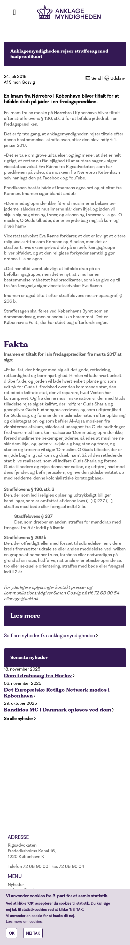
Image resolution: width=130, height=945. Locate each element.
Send (96, 78)
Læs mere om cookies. (24, 924)
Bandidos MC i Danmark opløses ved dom (57, 710)
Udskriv (117, 78)
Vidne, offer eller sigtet (30, 890)
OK (11, 936)
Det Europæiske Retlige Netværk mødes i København (57, 693)
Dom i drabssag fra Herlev (38, 676)
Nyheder (16, 884)
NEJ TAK (33, 936)
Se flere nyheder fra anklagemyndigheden (49, 635)
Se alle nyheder (18, 718)
